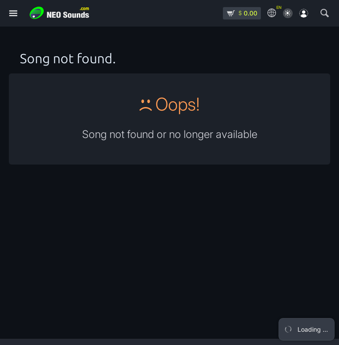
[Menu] (13, 13)
